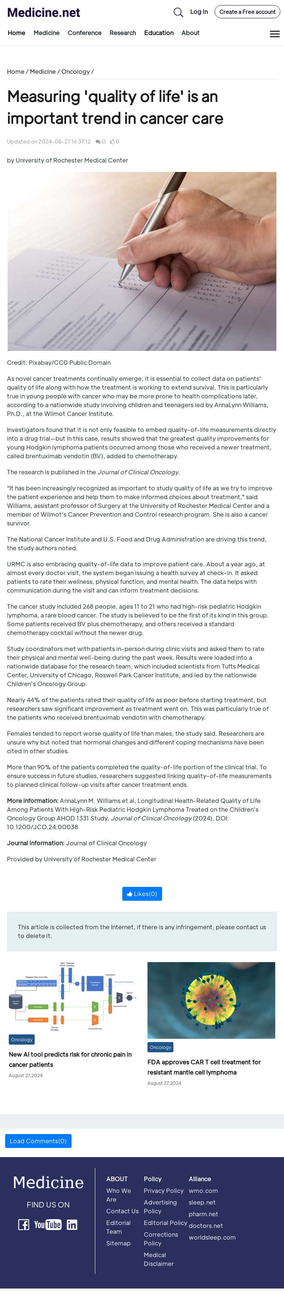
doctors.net (206, 1225)
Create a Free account (247, 11)
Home (16, 33)
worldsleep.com (212, 1237)
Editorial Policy (165, 1222)
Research (123, 33)
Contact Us (122, 1211)
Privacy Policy (164, 1190)
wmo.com (203, 1190)
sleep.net (202, 1202)
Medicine (47, 33)
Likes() (142, 893)
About (190, 33)
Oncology (75, 71)
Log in (199, 11)
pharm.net (203, 1214)
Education (158, 33)
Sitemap (118, 1243)
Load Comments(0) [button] (38, 1141)
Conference (84, 33)
